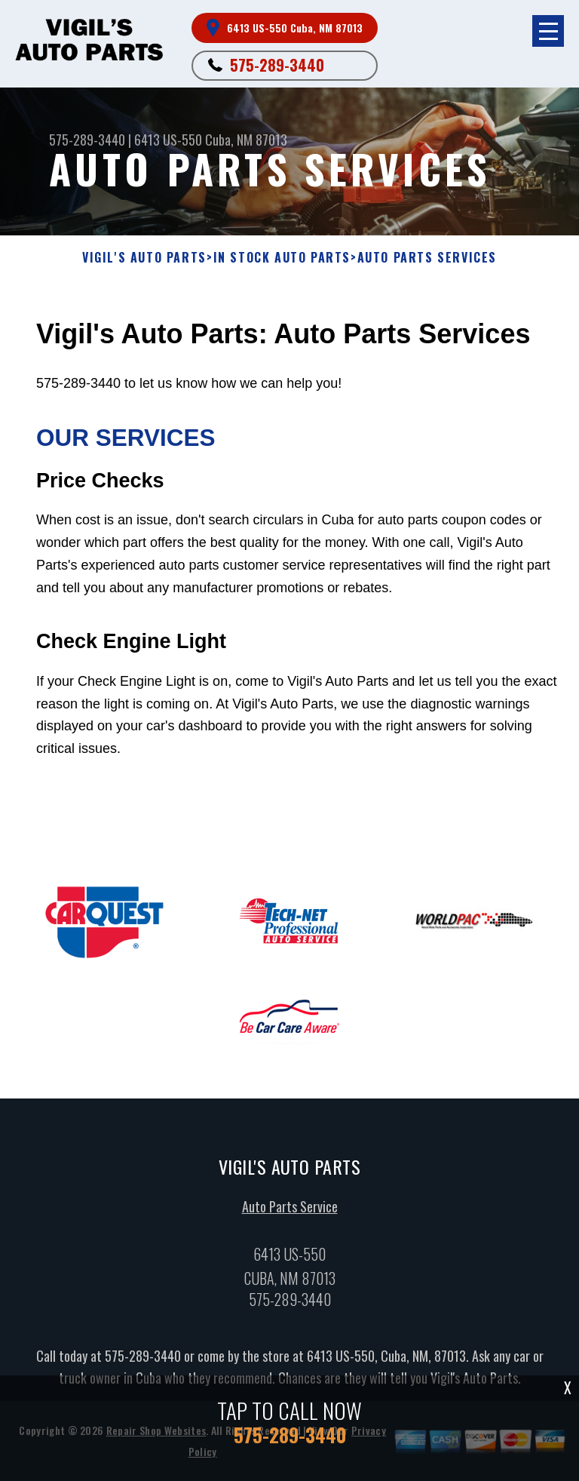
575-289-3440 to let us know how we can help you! (302, 568)
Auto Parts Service (290, 1207)
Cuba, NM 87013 (246, 139)
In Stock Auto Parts (282, 257)
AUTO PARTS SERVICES (427, 257)
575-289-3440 (277, 65)
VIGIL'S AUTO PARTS (144, 257)
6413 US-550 (168, 139)
